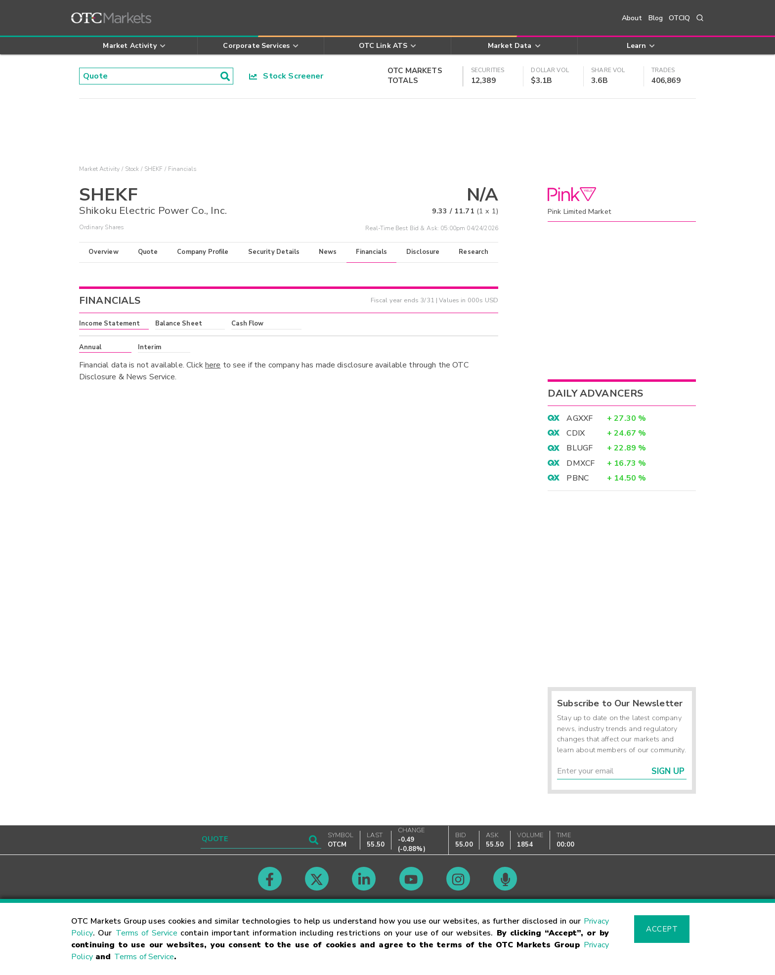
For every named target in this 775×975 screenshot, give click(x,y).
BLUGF (579, 448)
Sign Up (668, 771)
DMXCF (580, 463)
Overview (103, 251)
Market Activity (99, 169)
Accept (662, 929)
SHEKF (153, 169)
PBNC (577, 478)
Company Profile (202, 251)
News (328, 251)
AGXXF (579, 418)
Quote (148, 251)
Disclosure (423, 251)
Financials (371, 251)
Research (473, 251)
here (213, 365)
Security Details (274, 251)
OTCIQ (679, 18)
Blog (655, 18)
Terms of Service (146, 933)
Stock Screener (286, 76)
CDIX (575, 433)
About (632, 18)
